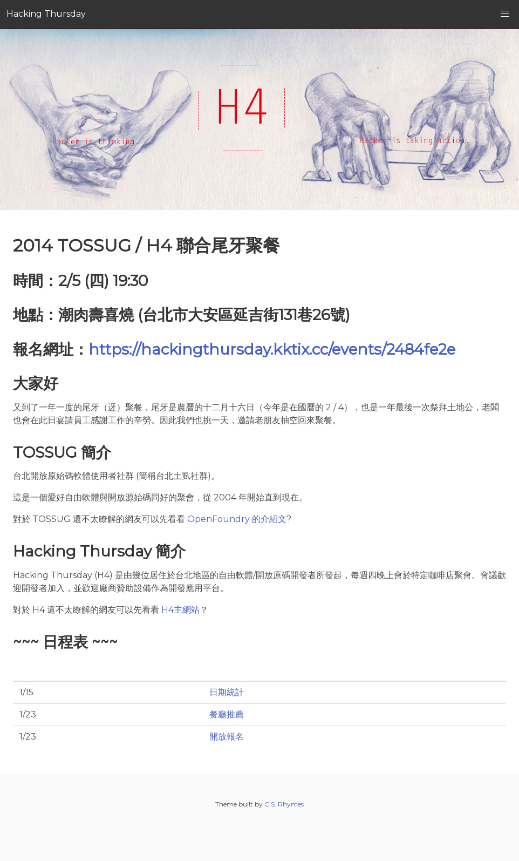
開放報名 (226, 736)
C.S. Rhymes (284, 804)
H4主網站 (180, 610)
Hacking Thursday (46, 14)
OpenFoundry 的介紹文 (236, 519)
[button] (505, 14)
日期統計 (226, 692)
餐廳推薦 (226, 714)
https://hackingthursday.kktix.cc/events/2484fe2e (271, 349)
